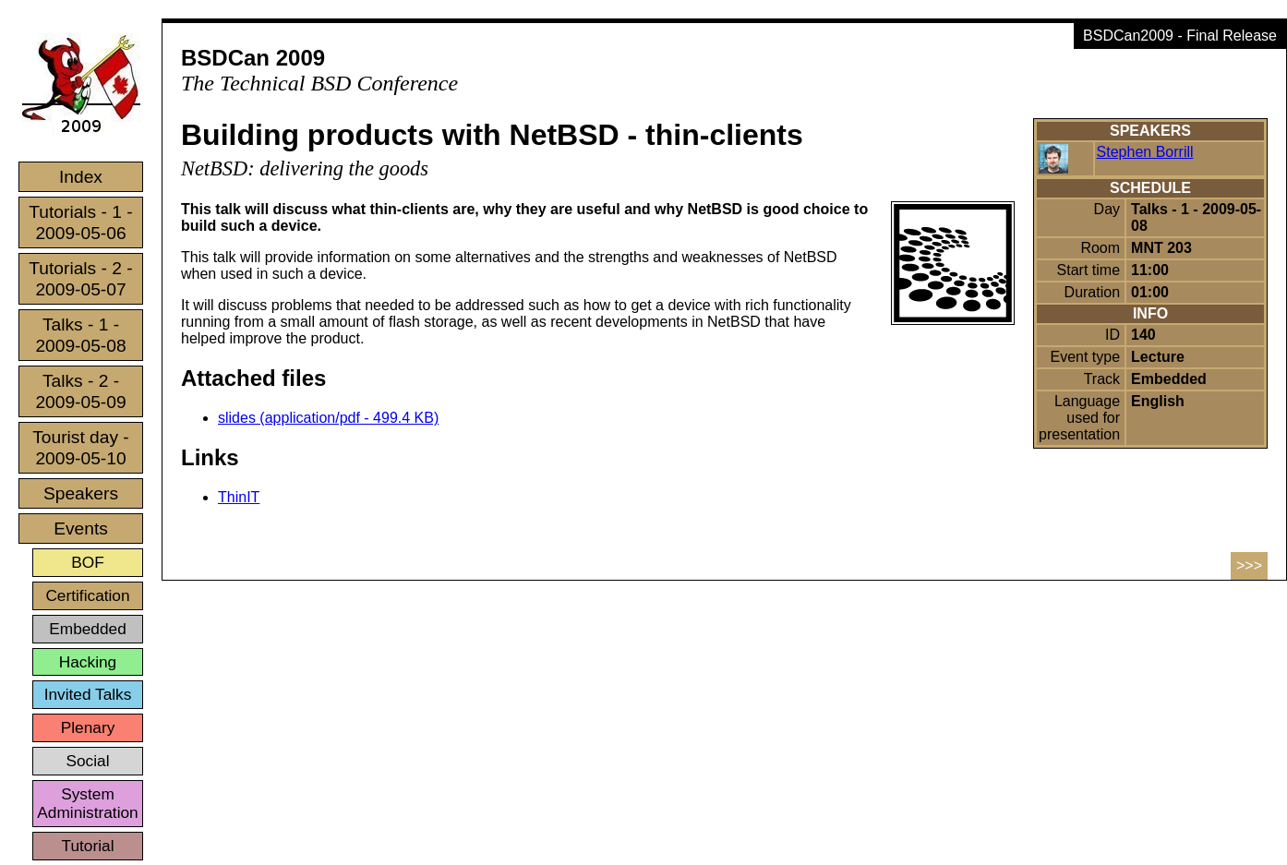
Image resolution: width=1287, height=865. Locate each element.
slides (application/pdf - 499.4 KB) (328, 418)
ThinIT (238, 497)
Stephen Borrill (1145, 152)
